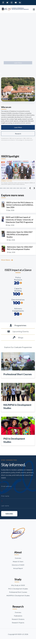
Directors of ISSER (18, 565)
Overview (18, 558)
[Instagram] (11, 2)
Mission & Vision (18, 561)
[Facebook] (3, 2)
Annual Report (18, 568)
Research (18, 133)
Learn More (18, 127)
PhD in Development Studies (18, 589)
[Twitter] (7, 2)
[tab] (18, 325)
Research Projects (18, 623)
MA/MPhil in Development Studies (18, 595)
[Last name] (18, 514)
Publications (18, 616)
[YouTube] (16, 2)
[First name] (18, 504)
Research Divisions (18, 619)
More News (5, 260)
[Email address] (18, 494)
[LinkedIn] (20, 2)
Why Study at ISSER (18, 585)
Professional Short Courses (18, 592)
